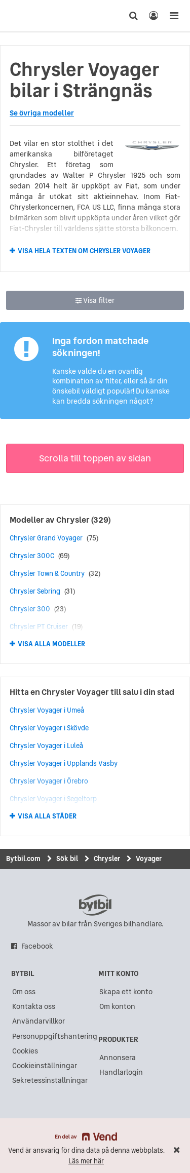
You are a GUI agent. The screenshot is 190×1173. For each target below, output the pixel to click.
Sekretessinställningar (50, 1080)
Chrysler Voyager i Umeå (47, 710)
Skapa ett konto (126, 992)
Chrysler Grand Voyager (46, 538)
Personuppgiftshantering (54, 1036)
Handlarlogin (121, 1072)
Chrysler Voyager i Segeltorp (53, 799)
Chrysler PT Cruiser (39, 626)
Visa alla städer (47, 816)
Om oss (23, 992)
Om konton (117, 1006)
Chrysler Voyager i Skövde (49, 728)
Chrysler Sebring (35, 591)
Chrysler (73, 520)
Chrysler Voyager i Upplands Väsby (64, 763)
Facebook (37, 946)
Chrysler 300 (30, 609)
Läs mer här (86, 1161)
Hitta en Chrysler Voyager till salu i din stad (92, 692)
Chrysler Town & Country (47, 573)
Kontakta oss (33, 1006)
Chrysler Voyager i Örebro (49, 781)
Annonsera (117, 1057)
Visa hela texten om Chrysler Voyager (84, 251)
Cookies (25, 1051)
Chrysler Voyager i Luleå (46, 745)
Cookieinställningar (44, 1066)
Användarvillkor (38, 1021)
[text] (27, 15)
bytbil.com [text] (95, 905)
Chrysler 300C (32, 556)
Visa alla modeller (51, 644)
